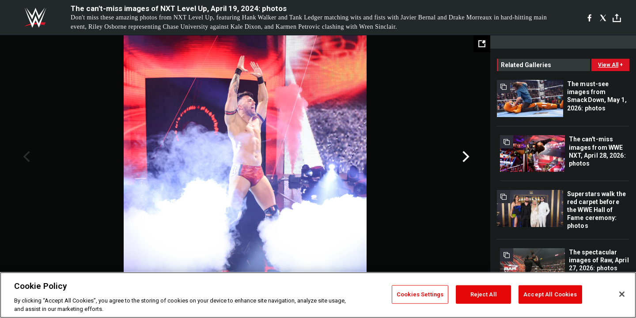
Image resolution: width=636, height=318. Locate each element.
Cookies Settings (420, 294)
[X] (603, 17)
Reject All (483, 294)
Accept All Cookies (550, 294)
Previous (25, 157)
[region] (318, 295)
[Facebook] (589, 17)
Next (465, 157)
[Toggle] (617, 18)
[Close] (622, 294)
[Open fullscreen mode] (481, 43)
